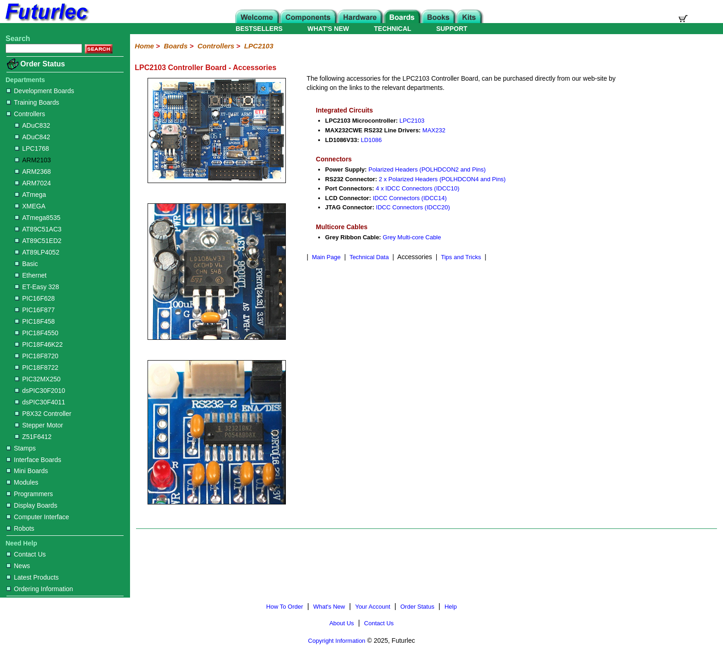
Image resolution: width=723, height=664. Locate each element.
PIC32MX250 (37, 379)
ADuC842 (32, 137)
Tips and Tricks (461, 257)
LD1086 (371, 139)
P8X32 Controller (43, 413)
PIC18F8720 (37, 356)
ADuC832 (32, 125)
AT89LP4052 (37, 252)
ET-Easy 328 (37, 286)
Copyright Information (336, 640)
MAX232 (433, 130)
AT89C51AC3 (38, 229)
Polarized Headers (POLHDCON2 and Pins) (427, 169)
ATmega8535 (37, 217)
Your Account (372, 606)
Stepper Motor (39, 425)
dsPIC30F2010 (40, 390)
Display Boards (31, 505)
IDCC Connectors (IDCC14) (409, 198)
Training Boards (32, 102)
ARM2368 (33, 171)
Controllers (25, 114)
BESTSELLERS (259, 28)
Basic (26, 263)
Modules (22, 482)
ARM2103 (33, 160)
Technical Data (369, 257)
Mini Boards (27, 470)
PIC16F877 (35, 310)
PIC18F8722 (37, 367)
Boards (176, 46)
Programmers (29, 494)
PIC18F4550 (37, 333)
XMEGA (30, 206)
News (18, 565)
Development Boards (40, 91)
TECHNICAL (392, 28)
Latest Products (32, 577)
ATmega (30, 194)
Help (450, 606)
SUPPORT (452, 28)
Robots (20, 528)
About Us (341, 623)
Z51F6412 (33, 436)
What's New (329, 606)
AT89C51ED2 (38, 240)
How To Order (284, 606)
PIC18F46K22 (39, 344)
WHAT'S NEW (328, 28)
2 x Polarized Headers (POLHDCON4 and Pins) (442, 179)
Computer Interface (37, 517)
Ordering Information (39, 589)
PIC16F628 (35, 298)
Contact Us (26, 554)
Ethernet (31, 275)
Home (144, 46)
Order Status (42, 64)
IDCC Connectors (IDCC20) (413, 207)
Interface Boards (33, 459)
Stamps (21, 448)
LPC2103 (258, 46)
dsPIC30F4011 (40, 402)
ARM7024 (33, 183)
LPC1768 (32, 148)
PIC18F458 (35, 321)
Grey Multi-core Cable (412, 237)
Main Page (326, 257)
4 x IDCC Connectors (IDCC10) (417, 188)
